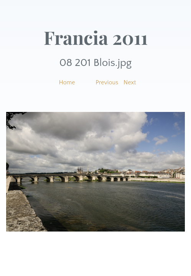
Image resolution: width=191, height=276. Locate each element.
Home (67, 82)
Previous (107, 82)
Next (129, 82)
